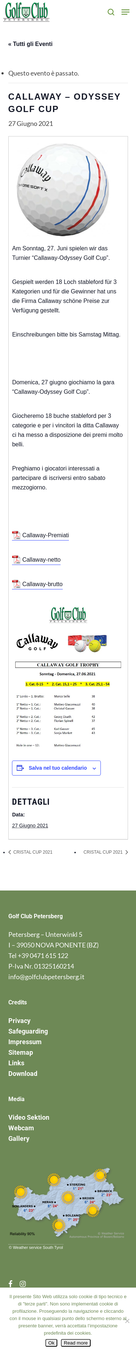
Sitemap (20, 1052)
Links (16, 1063)
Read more (76, 1343)
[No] (127, 1320)
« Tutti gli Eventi (30, 44)
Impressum (25, 1042)
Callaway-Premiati (45, 535)
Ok (51, 1343)
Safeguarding (28, 1031)
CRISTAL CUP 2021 (32, 852)
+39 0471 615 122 (43, 955)
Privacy (19, 1020)
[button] (125, 12)
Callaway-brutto (42, 584)
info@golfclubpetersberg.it (46, 977)
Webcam (21, 1128)
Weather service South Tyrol (38, 1247)
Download (22, 1073)
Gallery (18, 1138)
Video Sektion (28, 1117)
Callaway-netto (41, 560)
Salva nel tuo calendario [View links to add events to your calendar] (58, 768)
